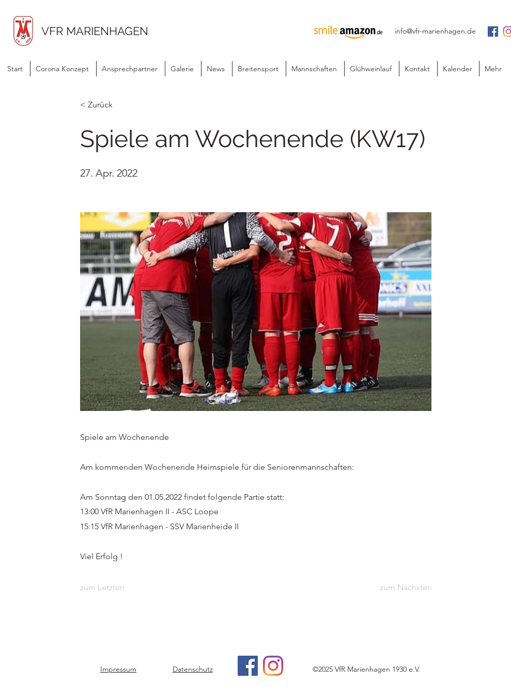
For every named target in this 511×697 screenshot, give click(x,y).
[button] (216, 68)
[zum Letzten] (114, 588)
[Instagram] (273, 666)
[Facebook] (248, 666)
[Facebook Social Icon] (493, 31)
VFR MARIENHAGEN (94, 31)
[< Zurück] (114, 104)
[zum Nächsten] (406, 588)
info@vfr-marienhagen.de (435, 31)
